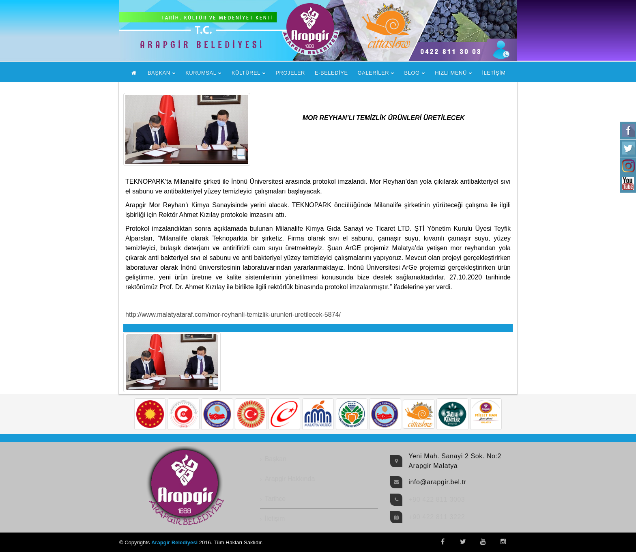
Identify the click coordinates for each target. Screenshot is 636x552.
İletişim (275, 518)
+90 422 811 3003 (436, 499)
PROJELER (290, 73)
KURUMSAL (200, 73)
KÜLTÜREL (246, 73)
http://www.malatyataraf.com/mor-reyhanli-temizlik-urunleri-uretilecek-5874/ (233, 314)
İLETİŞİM (493, 73)
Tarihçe (275, 498)
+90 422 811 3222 (436, 516)
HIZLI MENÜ (451, 73)
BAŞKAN (159, 73)
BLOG (412, 73)
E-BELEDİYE (331, 73)
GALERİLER (373, 73)
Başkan (275, 458)
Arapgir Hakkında (290, 478)
